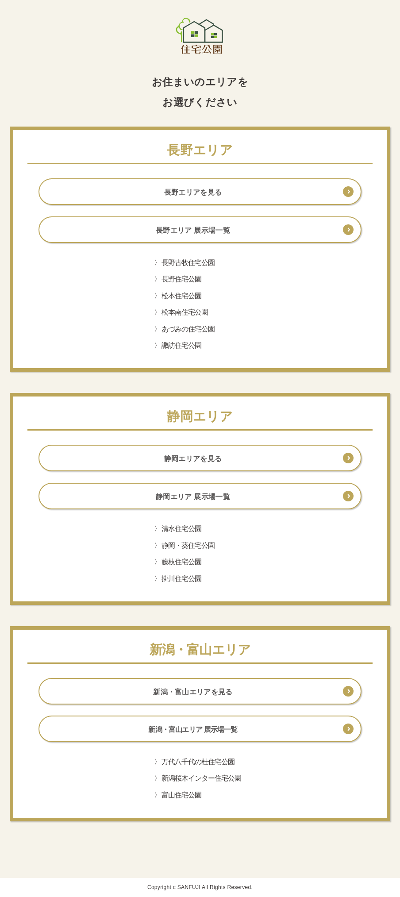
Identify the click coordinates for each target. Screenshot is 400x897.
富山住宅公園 (181, 795)
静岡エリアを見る (193, 458)
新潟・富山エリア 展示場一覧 (192, 729)
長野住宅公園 (181, 279)
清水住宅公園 (181, 528)
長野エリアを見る (193, 192)
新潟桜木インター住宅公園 (201, 778)
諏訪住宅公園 (181, 345)
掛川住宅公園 (181, 578)
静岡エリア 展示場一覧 (193, 496)
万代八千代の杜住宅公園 (198, 762)
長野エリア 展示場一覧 (193, 230)
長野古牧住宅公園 (188, 262)
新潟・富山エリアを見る (193, 692)
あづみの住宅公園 (188, 329)
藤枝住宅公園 (181, 562)
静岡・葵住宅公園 (188, 545)
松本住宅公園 (181, 296)
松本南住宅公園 (185, 312)
